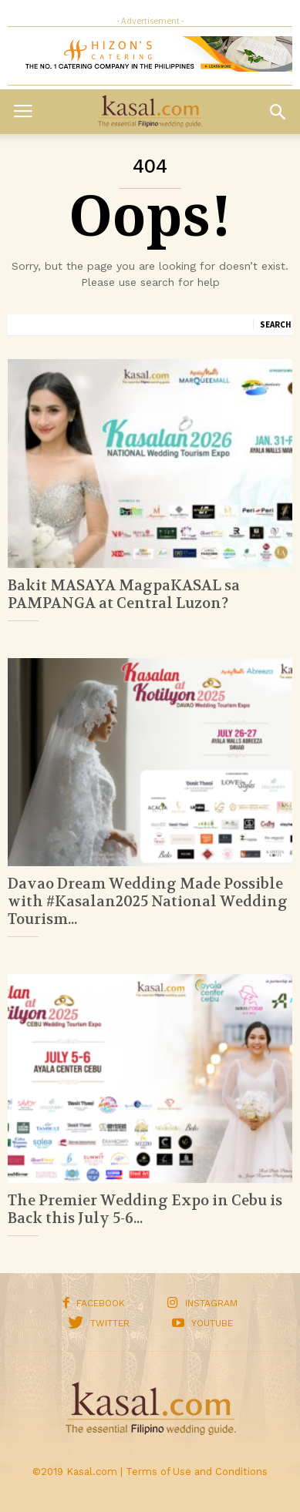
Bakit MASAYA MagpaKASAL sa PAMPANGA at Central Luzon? (124, 594)
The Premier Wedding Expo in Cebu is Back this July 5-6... (145, 1209)
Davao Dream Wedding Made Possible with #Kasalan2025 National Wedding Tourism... (148, 902)
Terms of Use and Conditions (197, 1471)
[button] (277, 111)
